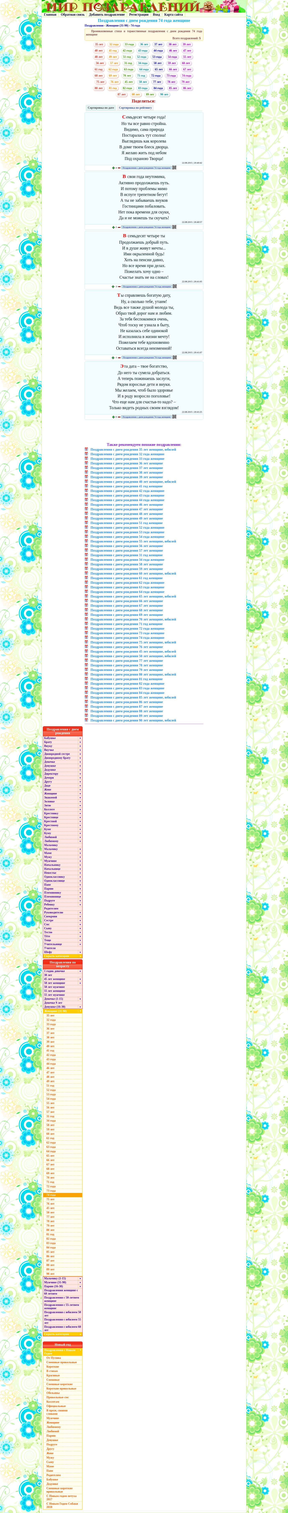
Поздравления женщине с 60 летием (61, 1292)
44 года (158, 50)
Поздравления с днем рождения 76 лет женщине (126, 647)
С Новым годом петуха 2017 (61, 1497)
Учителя (50, 948)
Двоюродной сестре (57, 753)
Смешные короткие (59, 1384)
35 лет (99, 44)
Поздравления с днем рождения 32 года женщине (127, 454)
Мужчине (50, 860)
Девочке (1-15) (53, 998)
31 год (128, 63)
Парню (48, 888)
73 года (171, 75)
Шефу (48, 952)
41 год (113, 50)
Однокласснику (54, 876)
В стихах (52, 1371)
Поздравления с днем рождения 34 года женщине (127, 559)
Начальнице (52, 868)
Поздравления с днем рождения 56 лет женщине (126, 546)
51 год (127, 56)
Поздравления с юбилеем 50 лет (62, 1314)
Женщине (50, 793)
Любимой (50, 837)
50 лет (143, 81)
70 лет (127, 75)
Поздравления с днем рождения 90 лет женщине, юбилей (133, 720)
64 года (144, 69)
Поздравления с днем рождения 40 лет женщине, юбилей (133, 481)
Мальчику (51, 845)
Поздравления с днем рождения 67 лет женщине (126, 605)
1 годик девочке (54, 971)
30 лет (48, 975)
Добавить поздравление (107, 14)
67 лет (187, 69)
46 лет (173, 50)
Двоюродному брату (57, 757)
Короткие (52, 1366)
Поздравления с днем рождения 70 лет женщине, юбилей (133, 619)
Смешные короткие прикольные (59, 1490)
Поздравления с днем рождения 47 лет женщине (126, 509)
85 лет (173, 88)
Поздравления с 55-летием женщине (61, 1306)
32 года (114, 44)
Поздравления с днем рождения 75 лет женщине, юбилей (133, 642)
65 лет (159, 69)
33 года (129, 44)
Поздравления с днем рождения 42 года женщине (127, 491)
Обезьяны (53, 1392)
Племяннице (52, 896)
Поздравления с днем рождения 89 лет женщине (126, 715)
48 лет (99, 56)
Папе (47, 884)
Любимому (51, 841)
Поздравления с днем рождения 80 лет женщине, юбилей (133, 674)
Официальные (56, 1406)
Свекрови (50, 916)
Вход (156, 14)
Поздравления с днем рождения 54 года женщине (127, 536)
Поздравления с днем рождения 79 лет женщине (126, 670)
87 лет (122, 94)
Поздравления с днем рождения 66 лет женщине (126, 601)
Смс (47, 924)
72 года (155, 75)
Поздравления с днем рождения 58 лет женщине (126, 564)
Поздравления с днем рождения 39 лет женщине (126, 477)
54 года (172, 56)
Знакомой (50, 797)
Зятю (47, 805)
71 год (141, 75)
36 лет (144, 44)
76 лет (115, 81)
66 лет (173, 69)
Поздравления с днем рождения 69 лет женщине (126, 615)
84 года (158, 88)
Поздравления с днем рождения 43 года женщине (127, 495)
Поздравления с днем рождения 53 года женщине (127, 532)
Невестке (50, 872)
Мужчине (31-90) (55, 1282)
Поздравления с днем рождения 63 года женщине (127, 587)
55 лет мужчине (54, 994)
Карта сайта (173, 14)
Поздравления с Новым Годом (59, 1352)
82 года (127, 88)
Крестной (50, 821)
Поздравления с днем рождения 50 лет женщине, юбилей (133, 656)
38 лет (172, 44)
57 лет (114, 63)
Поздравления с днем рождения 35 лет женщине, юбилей (133, 449)
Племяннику (52, 892)
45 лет (129, 81)
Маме (48, 853)
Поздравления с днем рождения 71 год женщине (126, 624)
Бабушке (50, 738)
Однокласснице (54, 880)
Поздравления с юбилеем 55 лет (62, 1321)
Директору (51, 773)
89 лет (150, 94)
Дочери (49, 777)
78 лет (171, 81)
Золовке (49, 801)
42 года (127, 50)
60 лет (186, 63)
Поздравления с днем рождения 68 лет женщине (126, 610)
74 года (135, 25)
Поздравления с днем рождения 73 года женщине (127, 633)
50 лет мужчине (54, 986)
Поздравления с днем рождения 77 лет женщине (126, 660)
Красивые (53, 1375)
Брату (48, 742)
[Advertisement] (144, 431)
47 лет (187, 50)
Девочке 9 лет (53, 1002)
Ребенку (49, 904)
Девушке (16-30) (54, 1006)
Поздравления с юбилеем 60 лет (62, 1328)
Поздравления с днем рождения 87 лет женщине (126, 706)
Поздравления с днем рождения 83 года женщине (127, 688)
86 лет (187, 88)
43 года (142, 50)
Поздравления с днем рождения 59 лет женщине (126, 569)
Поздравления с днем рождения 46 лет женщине (126, 504)
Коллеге (49, 809)
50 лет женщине (54, 983)
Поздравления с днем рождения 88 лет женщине (126, 711)
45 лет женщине (54, 979)
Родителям (51, 908)
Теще (47, 940)
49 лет (113, 56)
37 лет (158, 44)
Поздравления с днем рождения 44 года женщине (127, 500)
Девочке (49, 761)
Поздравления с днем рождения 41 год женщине (126, 486)
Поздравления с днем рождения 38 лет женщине (126, 472)
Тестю (48, 932)
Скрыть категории (63, 956)
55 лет (187, 56)
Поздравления (94, 25)
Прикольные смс (57, 1397)
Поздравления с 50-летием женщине (61, 1299)
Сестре (48, 920)
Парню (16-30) (53, 1286)
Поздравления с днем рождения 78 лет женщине (126, 665)
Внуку (48, 746)
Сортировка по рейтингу (135, 107)
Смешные (53, 1379)
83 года (142, 88)
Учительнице (53, 944)
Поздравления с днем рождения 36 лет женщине (126, 463)
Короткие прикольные (61, 1388)
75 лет (100, 81)
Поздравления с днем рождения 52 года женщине (127, 527)
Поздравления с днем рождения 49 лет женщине (126, 518)
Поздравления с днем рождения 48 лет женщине (126, 514)
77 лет (157, 81)
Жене (47, 789)
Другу (48, 781)
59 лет (172, 63)
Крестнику (51, 813)
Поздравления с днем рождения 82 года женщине (127, 683)
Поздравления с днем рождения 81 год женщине (126, 679)
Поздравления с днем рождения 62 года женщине (127, 582)
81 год (113, 88)
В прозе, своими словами (57, 1412)
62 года (113, 69)
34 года (142, 63)
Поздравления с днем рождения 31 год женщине (126, 555)
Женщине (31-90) (117, 25)
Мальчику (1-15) (55, 1278)
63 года (128, 69)
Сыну (48, 928)
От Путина (53, 1357)
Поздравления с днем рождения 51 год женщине (126, 523)
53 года (157, 56)
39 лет (187, 44)
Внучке (49, 749)
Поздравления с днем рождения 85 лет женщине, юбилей (133, 697)
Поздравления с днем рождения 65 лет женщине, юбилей (133, 596)
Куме (47, 829)
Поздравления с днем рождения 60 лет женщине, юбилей (133, 573)
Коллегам (52, 1401)
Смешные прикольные (61, 1362)
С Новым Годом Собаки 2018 (62, 1505)
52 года (141, 56)
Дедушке (50, 769)
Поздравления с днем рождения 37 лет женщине (126, 468)
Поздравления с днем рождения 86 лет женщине (126, 702)
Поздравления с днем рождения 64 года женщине (127, 592)
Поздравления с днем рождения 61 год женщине (126, 578)
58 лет (158, 63)
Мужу (48, 857)
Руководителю (53, 912)
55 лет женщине (54, 990)
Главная (50, 14)
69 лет (113, 75)
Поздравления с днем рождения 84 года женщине (127, 693)
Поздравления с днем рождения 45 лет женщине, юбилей (133, 651)
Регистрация (138, 14)
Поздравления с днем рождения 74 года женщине (146, 167)
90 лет (164, 94)
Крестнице (51, 817)
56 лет (100, 63)
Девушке (50, 765)
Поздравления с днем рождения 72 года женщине (127, 628)
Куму (47, 833)
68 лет (99, 75)
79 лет (186, 81)
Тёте (47, 936)
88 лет (136, 94)
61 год (98, 69)
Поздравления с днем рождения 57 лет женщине (126, 550)
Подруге (49, 900)
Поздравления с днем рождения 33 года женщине (127, 458)
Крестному (51, 825)
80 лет (99, 88)
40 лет (99, 50)
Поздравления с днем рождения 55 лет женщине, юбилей (133, 541)
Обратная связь (73, 14)
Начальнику (52, 864)
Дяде (47, 785)
